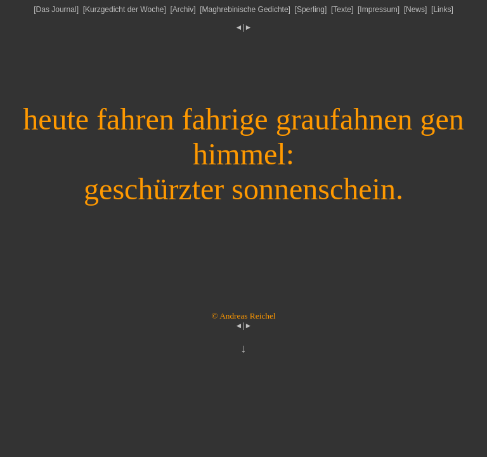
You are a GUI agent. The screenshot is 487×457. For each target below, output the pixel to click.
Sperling (311, 9)
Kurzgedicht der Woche (124, 9)
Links (442, 9)
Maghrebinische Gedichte (245, 9)
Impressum (378, 9)
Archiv (182, 9)
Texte (342, 9)
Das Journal (56, 9)
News (415, 9)
